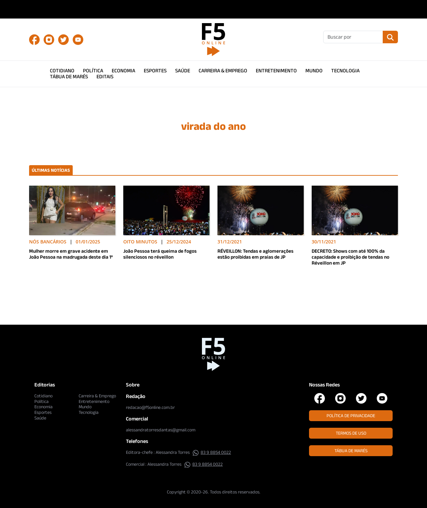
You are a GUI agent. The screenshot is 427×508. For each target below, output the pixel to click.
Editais (105, 76)
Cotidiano (62, 70)
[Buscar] (353, 37)
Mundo (314, 70)
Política (93, 70)
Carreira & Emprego (223, 70)
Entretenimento (276, 70)
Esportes (155, 70)
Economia (123, 70)
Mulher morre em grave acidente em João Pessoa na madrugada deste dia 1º (71, 254)
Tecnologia (345, 70)
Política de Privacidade (351, 415)
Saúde (182, 70)
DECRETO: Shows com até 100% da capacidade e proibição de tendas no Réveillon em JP (350, 257)
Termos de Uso (351, 433)
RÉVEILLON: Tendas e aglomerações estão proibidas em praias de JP (255, 254)
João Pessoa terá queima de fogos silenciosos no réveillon (160, 254)
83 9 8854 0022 (211, 452)
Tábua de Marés (69, 76)
